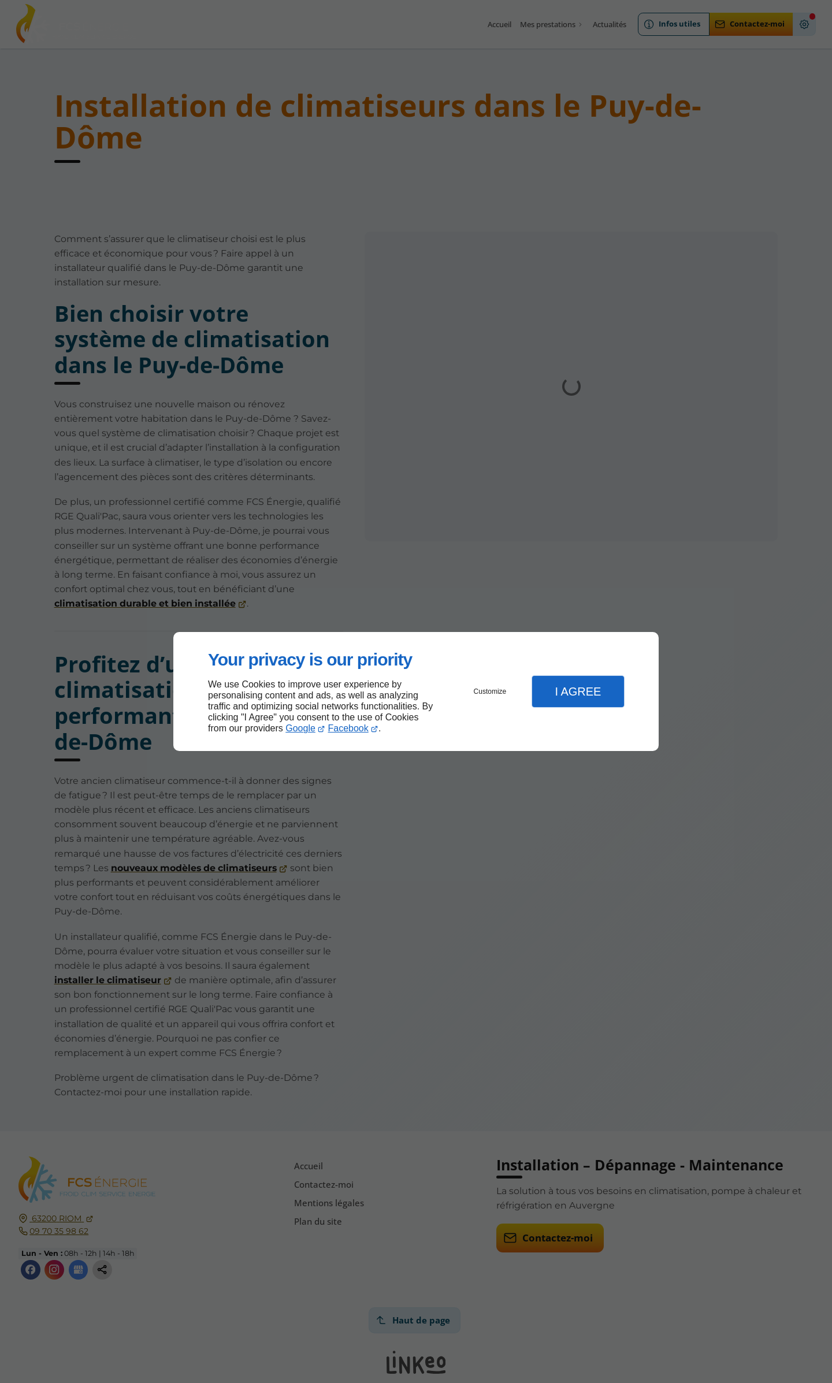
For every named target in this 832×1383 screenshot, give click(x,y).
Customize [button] (490, 691)
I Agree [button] (578, 691)
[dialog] (416, 692)
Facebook (348, 728)
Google (300, 728)
